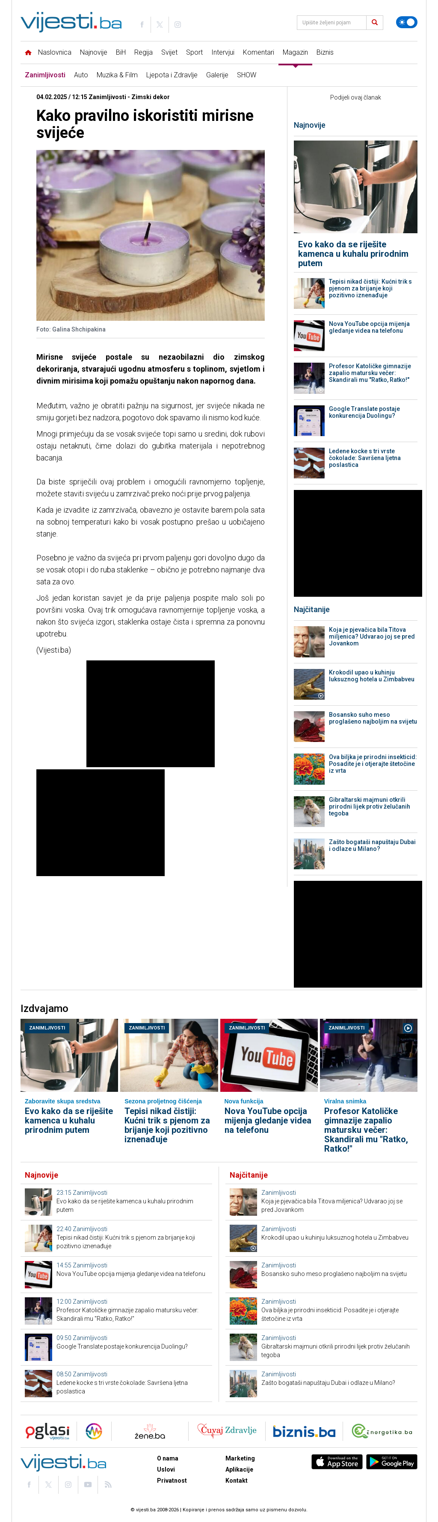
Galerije (217, 75)
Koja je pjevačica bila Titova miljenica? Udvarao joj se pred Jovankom (372, 636)
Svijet (169, 52)
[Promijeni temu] (406, 22)
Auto (81, 75)
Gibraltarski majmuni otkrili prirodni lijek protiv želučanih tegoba (369, 806)
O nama (167, 1458)
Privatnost (172, 1480)
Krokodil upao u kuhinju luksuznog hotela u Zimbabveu (371, 676)
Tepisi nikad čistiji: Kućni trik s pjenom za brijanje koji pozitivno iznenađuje (370, 288)
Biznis (325, 52)
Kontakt (236, 1480)
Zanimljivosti (45, 75)
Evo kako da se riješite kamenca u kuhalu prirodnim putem (353, 253)
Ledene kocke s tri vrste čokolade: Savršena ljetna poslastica (365, 458)
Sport (194, 52)
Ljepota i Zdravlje (172, 75)
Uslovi (166, 1469)
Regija (143, 52)
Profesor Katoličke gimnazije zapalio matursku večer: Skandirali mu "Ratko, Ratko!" (370, 373)
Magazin (295, 52)
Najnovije (93, 52)
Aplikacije (239, 1469)
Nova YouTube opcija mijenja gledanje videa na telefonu (369, 327)
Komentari (258, 52)
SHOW (246, 75)
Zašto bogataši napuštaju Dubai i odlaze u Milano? (372, 845)
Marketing (240, 1458)
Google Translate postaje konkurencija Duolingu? (364, 412)
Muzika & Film (117, 75)
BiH (121, 52)
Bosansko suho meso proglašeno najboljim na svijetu (373, 718)
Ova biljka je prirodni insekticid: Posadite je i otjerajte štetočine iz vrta (373, 764)
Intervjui (222, 52)
